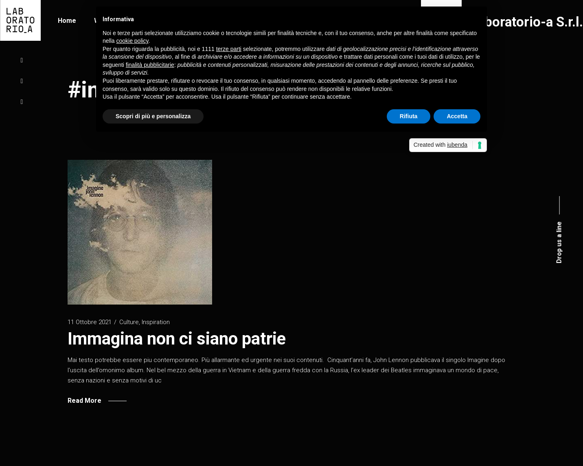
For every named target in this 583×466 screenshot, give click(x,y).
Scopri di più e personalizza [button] (153, 116)
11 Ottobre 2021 (90, 322)
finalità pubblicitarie (150, 65)
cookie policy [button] (132, 41)
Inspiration (156, 322)
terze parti (228, 49)
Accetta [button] (457, 116)
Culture (129, 322)
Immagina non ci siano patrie (177, 339)
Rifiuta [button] (409, 116)
